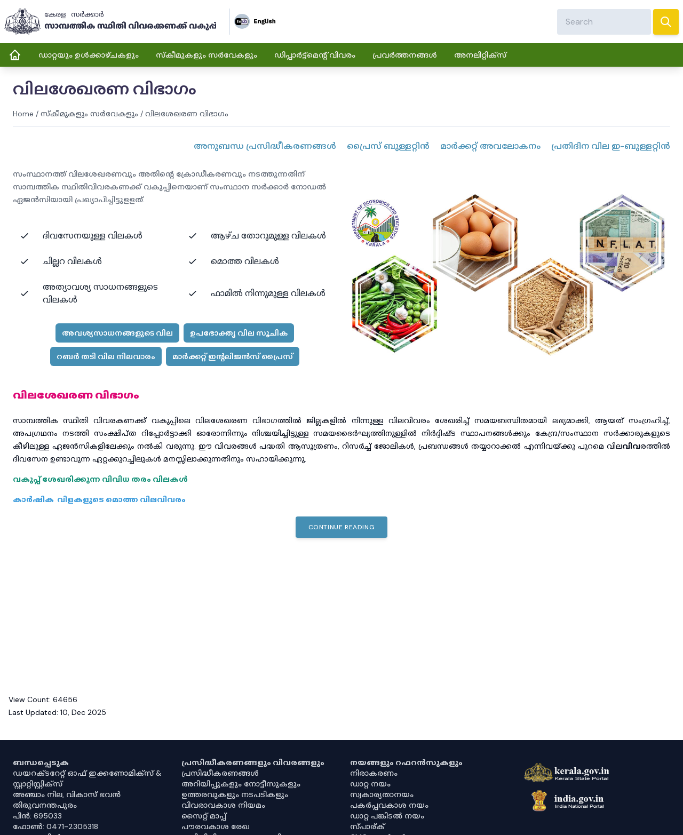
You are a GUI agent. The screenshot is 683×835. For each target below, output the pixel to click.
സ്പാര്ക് (367, 826)
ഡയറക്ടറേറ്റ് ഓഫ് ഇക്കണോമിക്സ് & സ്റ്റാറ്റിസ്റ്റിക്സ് (87, 778)
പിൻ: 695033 (37, 816)
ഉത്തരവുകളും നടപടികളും (234, 794)
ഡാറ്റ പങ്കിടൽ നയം (387, 816)
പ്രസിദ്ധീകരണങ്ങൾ (220, 773)
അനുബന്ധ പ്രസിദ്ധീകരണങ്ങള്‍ (265, 146)
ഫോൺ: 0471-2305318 (55, 826)
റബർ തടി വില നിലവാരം (106, 356)
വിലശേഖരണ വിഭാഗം (186, 113)
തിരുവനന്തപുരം (45, 805)
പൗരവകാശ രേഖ (215, 826)
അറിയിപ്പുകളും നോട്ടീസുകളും (240, 784)
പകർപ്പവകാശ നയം (389, 805)
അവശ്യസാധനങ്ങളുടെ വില (117, 333)
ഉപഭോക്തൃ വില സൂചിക (239, 333)
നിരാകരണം (374, 773)
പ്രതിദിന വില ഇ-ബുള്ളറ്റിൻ (610, 146)
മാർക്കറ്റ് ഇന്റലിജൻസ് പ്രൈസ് (232, 356)
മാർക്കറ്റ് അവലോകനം (490, 146)
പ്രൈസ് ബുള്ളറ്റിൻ (388, 146)
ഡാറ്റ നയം (370, 784)
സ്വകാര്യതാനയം (382, 794)
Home (23, 113)
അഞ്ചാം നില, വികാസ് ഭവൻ (67, 794)
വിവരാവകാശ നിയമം (223, 805)
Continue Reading (341, 527)
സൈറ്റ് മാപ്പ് (203, 816)
